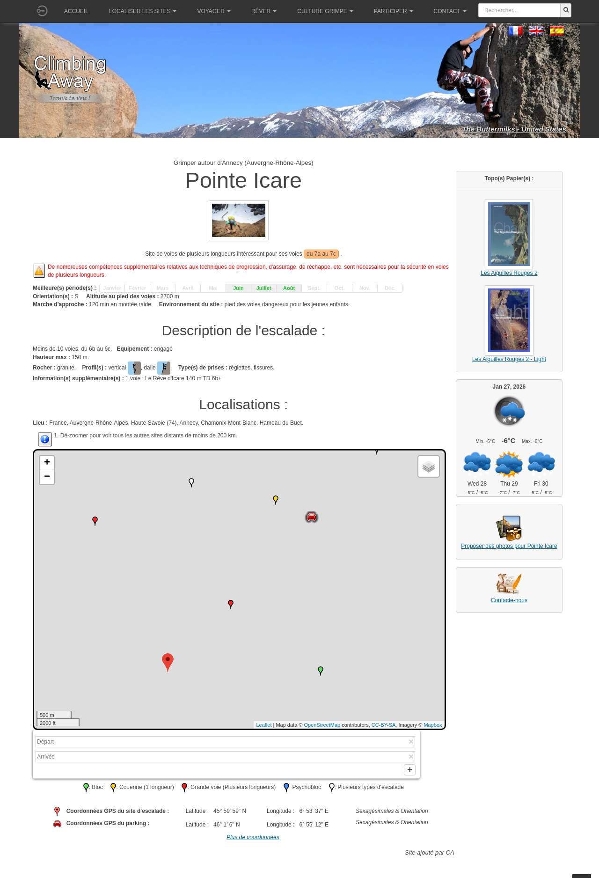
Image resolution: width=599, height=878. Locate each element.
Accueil (76, 11)
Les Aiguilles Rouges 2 (509, 273)
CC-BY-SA (384, 725)
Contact (450, 11)
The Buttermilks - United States (514, 129)
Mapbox (433, 725)
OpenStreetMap (322, 725)
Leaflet (263, 725)
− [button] (47, 477)
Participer (393, 11)
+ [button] (47, 463)
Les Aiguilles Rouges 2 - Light (509, 359)
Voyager (213, 11)
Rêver (264, 11)
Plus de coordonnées (252, 841)
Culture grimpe (325, 11)
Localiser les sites (142, 11)
